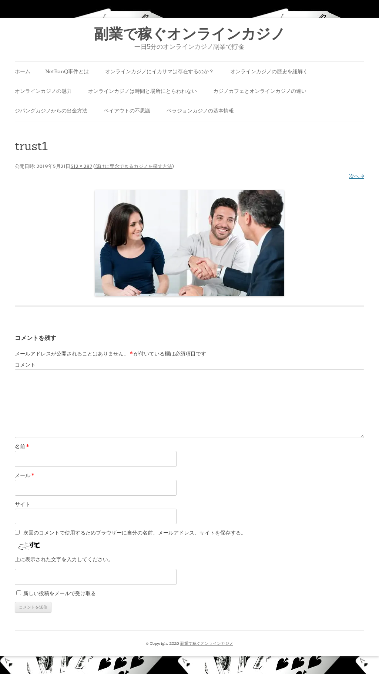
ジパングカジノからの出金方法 (51, 110)
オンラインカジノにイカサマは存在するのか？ (159, 71)
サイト (22, 504)
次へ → (356, 176)
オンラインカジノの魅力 (43, 91)
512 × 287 (81, 166)
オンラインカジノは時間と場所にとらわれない (142, 91)
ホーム (22, 71)
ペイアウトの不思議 (127, 110)
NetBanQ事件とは (67, 71)
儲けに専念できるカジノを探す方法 (133, 166)
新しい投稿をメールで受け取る (59, 593)
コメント (25, 364)
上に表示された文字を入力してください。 (64, 559)
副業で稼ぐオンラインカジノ (189, 34)
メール (24, 475)
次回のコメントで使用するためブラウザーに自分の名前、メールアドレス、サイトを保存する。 (134, 532)
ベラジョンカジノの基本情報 (200, 110)
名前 (22, 446)
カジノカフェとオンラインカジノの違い (259, 91)
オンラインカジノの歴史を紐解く (269, 71)
